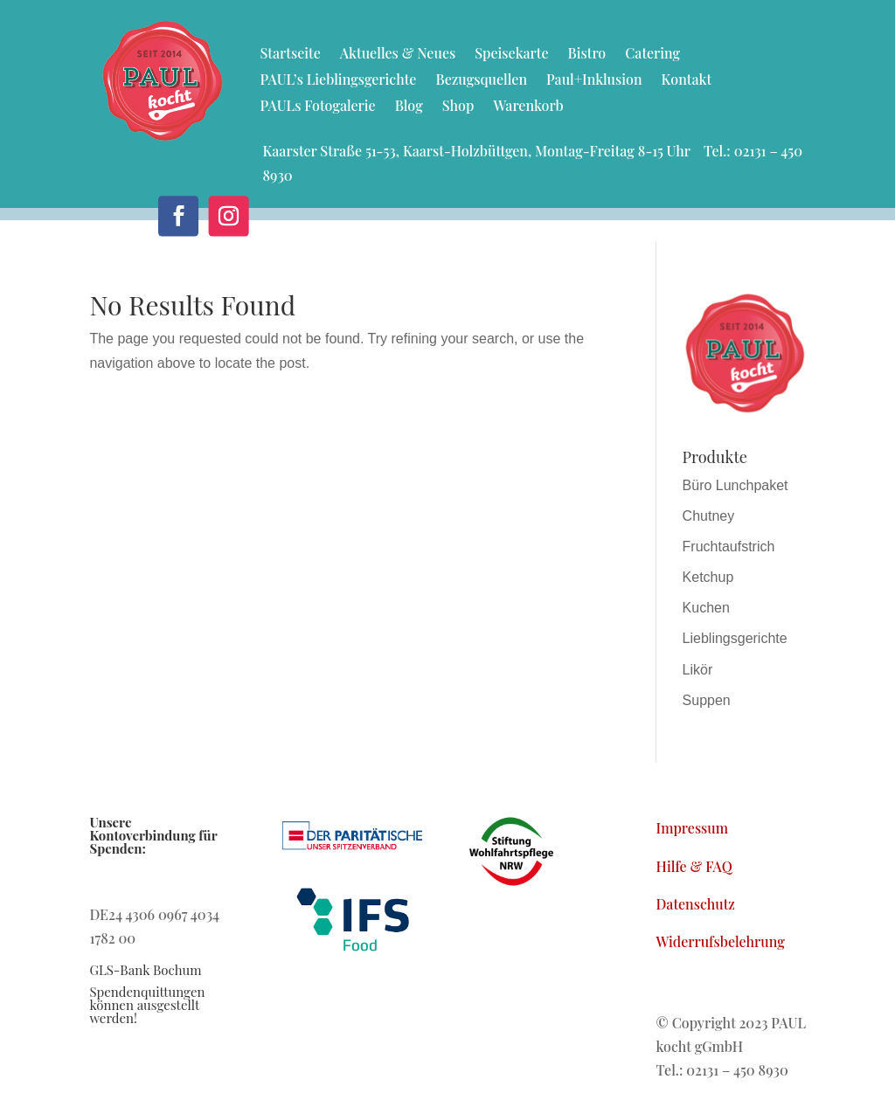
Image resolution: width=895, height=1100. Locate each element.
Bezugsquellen (481, 80)
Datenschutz (695, 904)
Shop (458, 107)
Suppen (707, 700)
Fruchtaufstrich (729, 546)
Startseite (290, 54)
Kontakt (687, 80)
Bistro (587, 54)
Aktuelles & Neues (397, 54)
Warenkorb (528, 107)
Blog (409, 107)
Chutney (709, 515)
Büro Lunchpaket (735, 485)
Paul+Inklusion (594, 80)
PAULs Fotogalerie (317, 107)
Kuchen (706, 607)
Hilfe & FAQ (694, 866)
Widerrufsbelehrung (720, 941)
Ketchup (708, 577)
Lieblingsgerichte (735, 638)
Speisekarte (511, 54)
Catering (652, 54)
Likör (698, 669)
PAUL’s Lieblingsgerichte (338, 80)
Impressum (692, 828)
